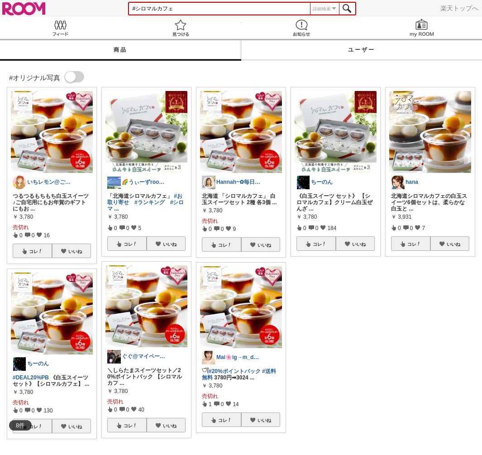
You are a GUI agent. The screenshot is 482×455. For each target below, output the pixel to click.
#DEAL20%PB (31, 377)
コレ (36, 251)
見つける (180, 28)
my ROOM (422, 28)
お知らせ (301, 28)
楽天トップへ (459, 8)
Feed (60, 28)
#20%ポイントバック (235, 371)
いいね (75, 251)
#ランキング (149, 202)
